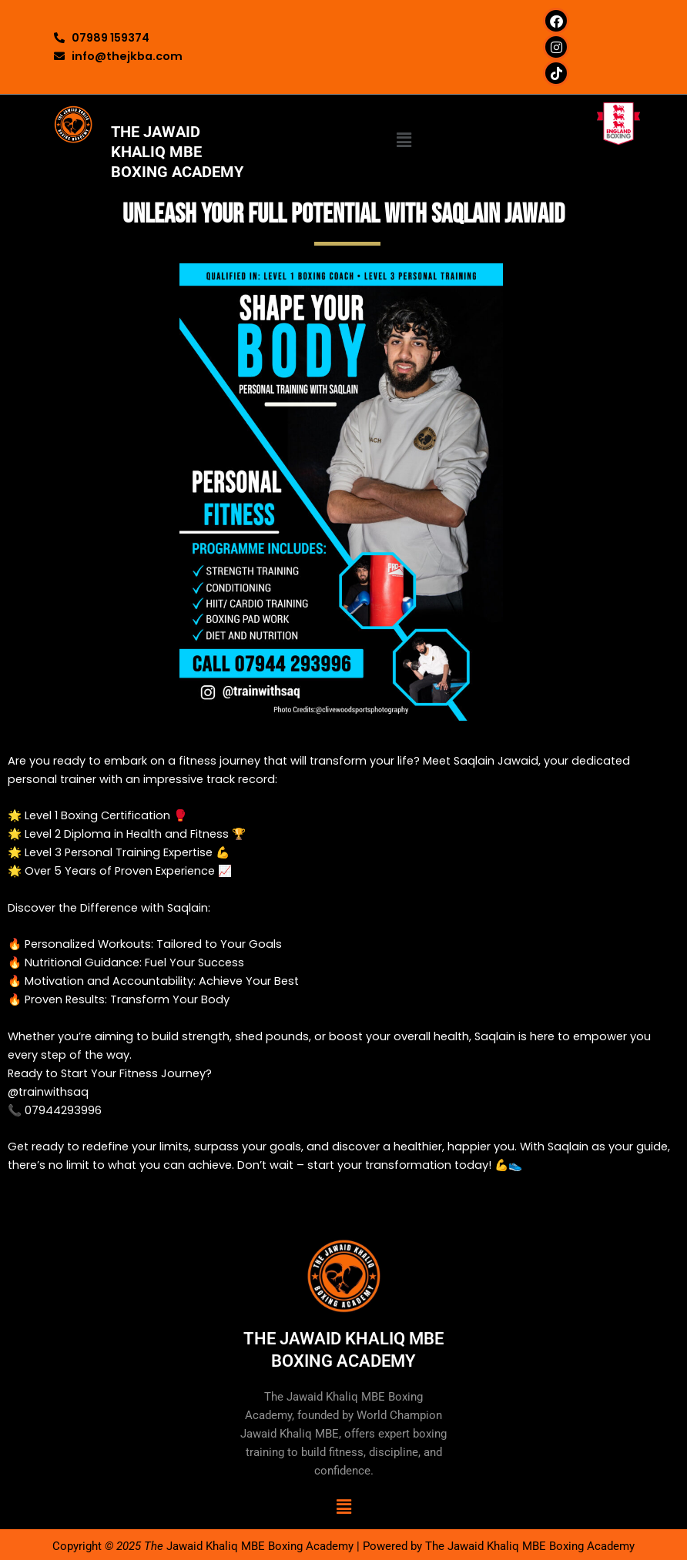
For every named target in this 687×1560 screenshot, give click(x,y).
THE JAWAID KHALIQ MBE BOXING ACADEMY (177, 151)
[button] (404, 140)
